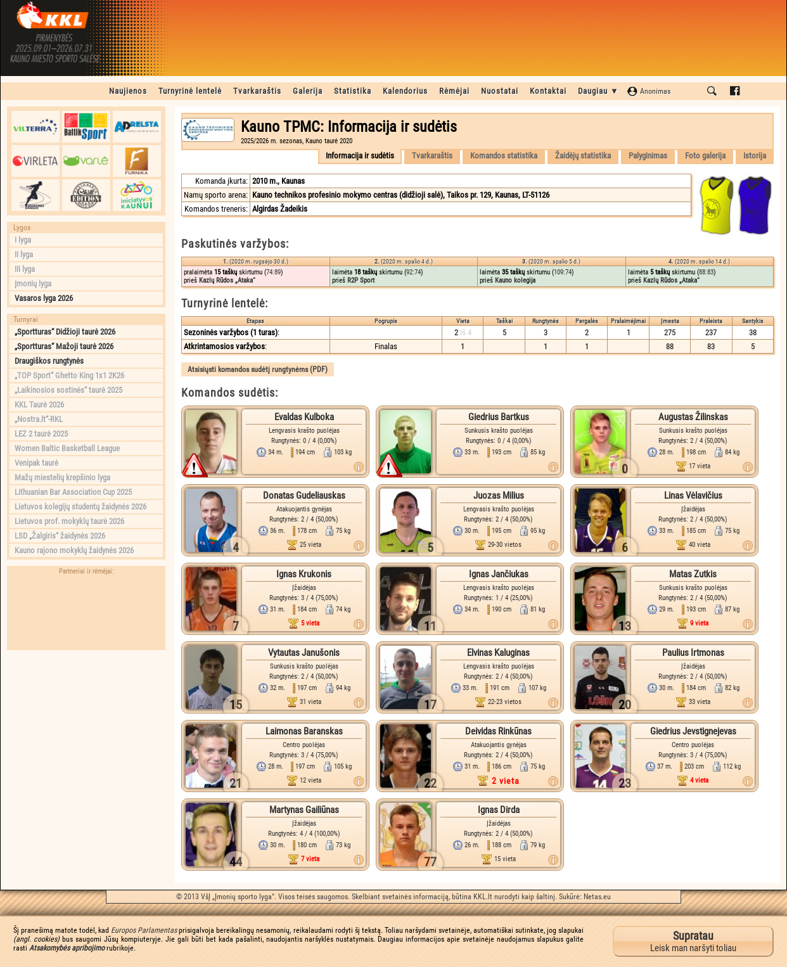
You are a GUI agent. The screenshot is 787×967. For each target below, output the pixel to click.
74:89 (273, 272)
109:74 (563, 272)
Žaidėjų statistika (583, 155)
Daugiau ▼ (598, 91)
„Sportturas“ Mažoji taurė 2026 (64, 346)
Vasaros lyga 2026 (44, 298)
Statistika (352, 91)
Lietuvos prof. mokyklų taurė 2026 (69, 521)
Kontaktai (548, 91)
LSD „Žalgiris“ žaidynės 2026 (60, 536)
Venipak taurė (36, 463)
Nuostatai (499, 91)
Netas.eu (597, 896)
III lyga (25, 269)
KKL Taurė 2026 (39, 404)
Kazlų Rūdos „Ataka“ (227, 280)
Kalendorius (405, 91)
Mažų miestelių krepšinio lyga (62, 477)
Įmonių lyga (33, 283)
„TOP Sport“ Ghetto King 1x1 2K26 (69, 375)
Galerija (308, 91)
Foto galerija (705, 155)
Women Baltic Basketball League (67, 448)
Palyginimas (648, 155)
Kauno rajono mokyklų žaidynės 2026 (74, 550)
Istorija (754, 155)
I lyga (23, 240)
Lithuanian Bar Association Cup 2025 (73, 492)
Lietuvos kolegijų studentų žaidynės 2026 (80, 506)
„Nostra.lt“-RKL (39, 419)
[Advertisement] (86, 735)
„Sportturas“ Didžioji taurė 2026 (65, 331)
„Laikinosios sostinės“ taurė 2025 (68, 390)
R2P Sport (360, 280)
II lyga (24, 254)
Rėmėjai (454, 91)
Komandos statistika (503, 155)
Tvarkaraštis (257, 91)
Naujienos (128, 91)
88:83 (706, 272)
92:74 (413, 272)
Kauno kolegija (515, 280)
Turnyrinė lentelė (190, 91)
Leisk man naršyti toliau (693, 941)
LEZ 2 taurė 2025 (41, 434)
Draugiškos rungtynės (49, 361)
